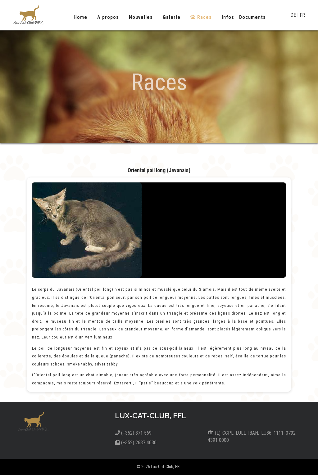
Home (80, 17)
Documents (252, 17)
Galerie (171, 17)
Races (201, 17)
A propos (108, 17)
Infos (228, 17)
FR (302, 15)
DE (293, 15)
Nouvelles (141, 17)
